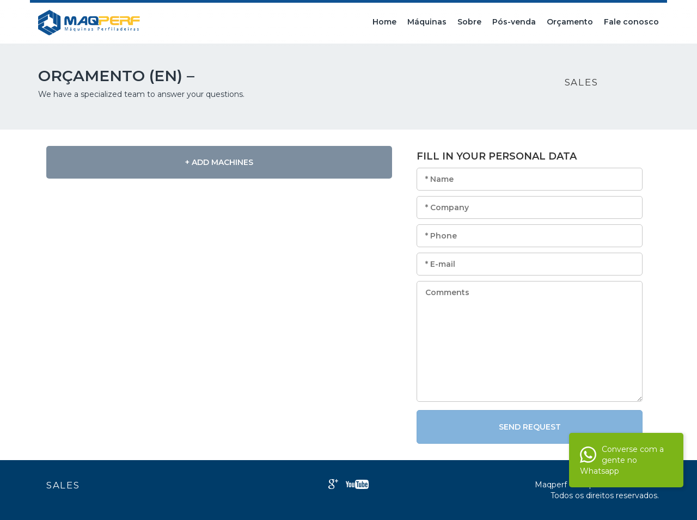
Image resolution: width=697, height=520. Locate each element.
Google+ (333, 484)
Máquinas (427, 22)
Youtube (357, 484)
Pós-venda (514, 22)
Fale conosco (631, 22)
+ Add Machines (219, 162)
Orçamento (570, 22)
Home (384, 22)
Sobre (469, 22)
